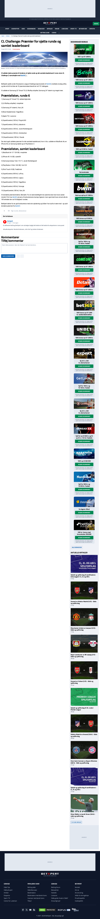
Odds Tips (7, 887)
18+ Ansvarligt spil (58, 916)
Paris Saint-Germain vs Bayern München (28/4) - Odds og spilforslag (84, 762)
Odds (23, 29)
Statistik (92, 29)
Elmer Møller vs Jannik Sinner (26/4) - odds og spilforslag (83, 815)
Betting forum (55, 887)
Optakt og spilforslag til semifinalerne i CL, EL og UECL (83, 788)
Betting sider (32, 887)
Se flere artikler (76, 822)
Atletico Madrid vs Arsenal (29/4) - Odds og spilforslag (84, 735)
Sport (7, 29)
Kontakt (77, 887)
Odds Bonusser (32, 890)
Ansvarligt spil (55, 901)
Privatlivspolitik (80, 898)
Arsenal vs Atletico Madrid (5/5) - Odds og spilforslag (83, 602)
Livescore (65, 29)
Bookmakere (31, 29)
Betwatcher (83, 29)
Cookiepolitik (79, 901)
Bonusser (41, 29)
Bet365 (23, 75)
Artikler (50, 29)
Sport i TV (73, 29)
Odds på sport (8, 890)
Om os (77, 890)
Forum (57, 29)
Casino (54, 33)
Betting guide (44, 33)
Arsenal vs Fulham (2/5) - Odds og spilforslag (82, 682)
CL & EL (16, 211)
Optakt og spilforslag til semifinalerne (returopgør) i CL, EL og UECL (83, 576)
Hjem (3, 36)
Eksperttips (15, 29)
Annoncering (79, 893)
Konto (96, 24)
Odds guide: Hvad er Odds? (59, 898)
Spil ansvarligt (34, 19)
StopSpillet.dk (68, 19)
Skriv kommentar (8, 256)
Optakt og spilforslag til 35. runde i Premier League (82, 709)
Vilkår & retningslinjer (82, 895)
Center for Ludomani (10, 901)
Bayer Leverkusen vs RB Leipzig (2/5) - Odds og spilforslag (83, 655)
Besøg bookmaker (84, 60)
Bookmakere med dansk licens (37, 895)
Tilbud (29, 901)
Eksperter (7, 895)
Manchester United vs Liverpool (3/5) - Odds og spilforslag (83, 629)
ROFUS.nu (47, 19)
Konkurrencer (22, 211)
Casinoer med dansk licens (36, 898)
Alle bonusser (77, 547)
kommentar (16, 49)
